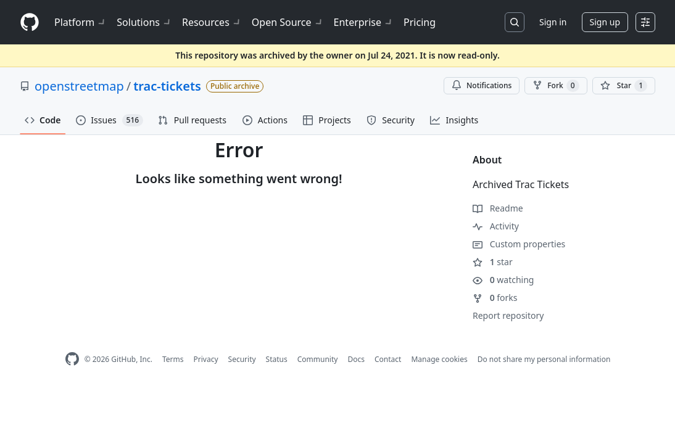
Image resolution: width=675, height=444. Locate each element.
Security (242, 359)
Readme (498, 208)
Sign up (605, 22)
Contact (388, 359)
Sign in (552, 22)
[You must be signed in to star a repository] (623, 85)
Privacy (206, 359)
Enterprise (364, 22)
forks (495, 297)
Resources (212, 22)
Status (277, 359)
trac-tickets (167, 86)
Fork (555, 86)
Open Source (288, 22)
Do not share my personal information (544, 359)
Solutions (144, 22)
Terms (173, 359)
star (493, 262)
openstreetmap (79, 86)
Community (317, 359)
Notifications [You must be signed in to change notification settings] (481, 85)
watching (503, 280)
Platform (80, 22)
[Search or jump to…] (514, 22)
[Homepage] (29, 22)
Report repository (508, 315)
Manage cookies (439, 359)
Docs (356, 359)
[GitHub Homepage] (72, 359)
